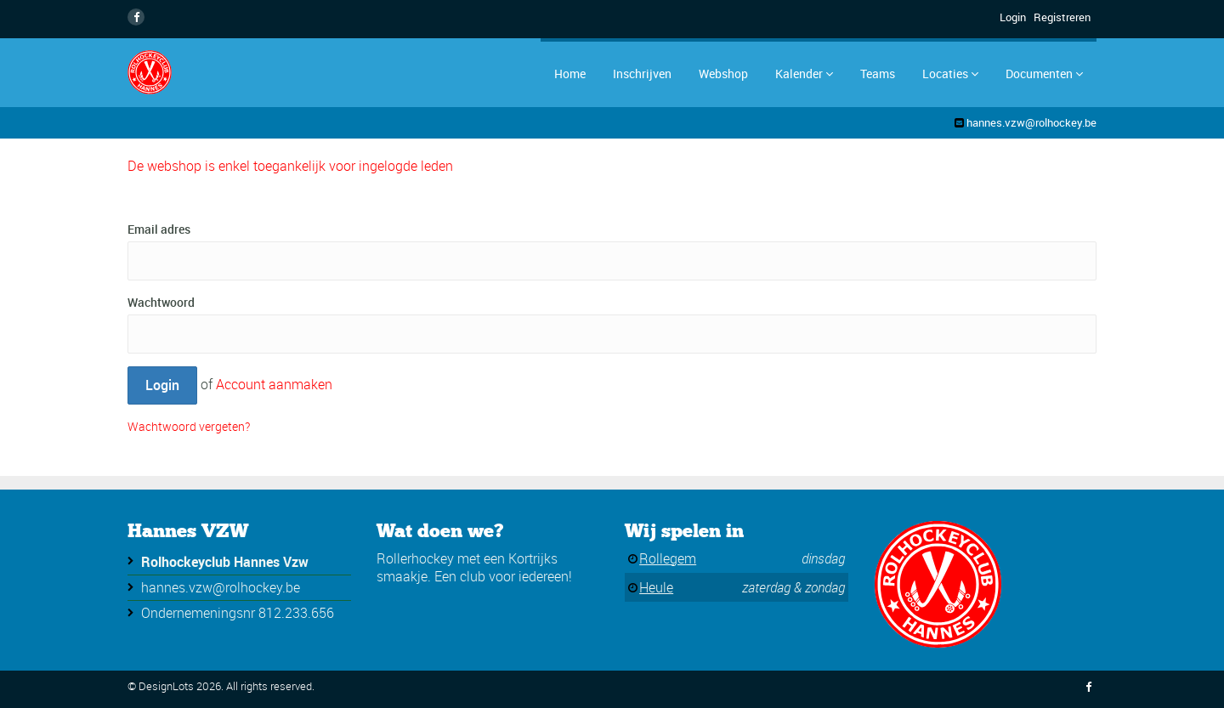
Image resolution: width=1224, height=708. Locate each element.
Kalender (804, 73)
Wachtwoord (161, 302)
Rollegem (667, 558)
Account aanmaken (274, 384)
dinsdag (823, 558)
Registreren (1062, 17)
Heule (656, 587)
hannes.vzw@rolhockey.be (1031, 122)
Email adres (159, 229)
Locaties (950, 73)
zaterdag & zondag (793, 587)
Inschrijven (642, 73)
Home (570, 73)
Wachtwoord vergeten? (189, 426)
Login (1013, 17)
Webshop (723, 73)
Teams (877, 73)
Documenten (1044, 73)
